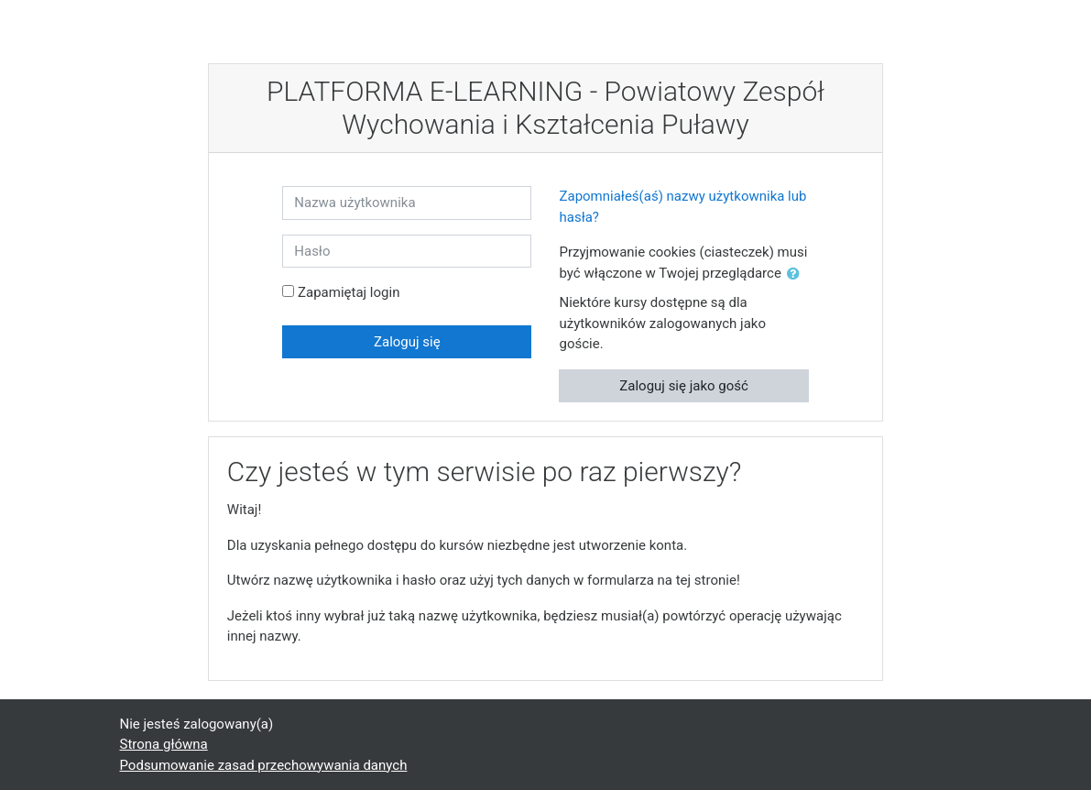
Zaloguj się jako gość (683, 386)
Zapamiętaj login (348, 292)
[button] (797, 274)
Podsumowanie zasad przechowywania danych (264, 765)
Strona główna (164, 744)
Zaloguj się (407, 342)
